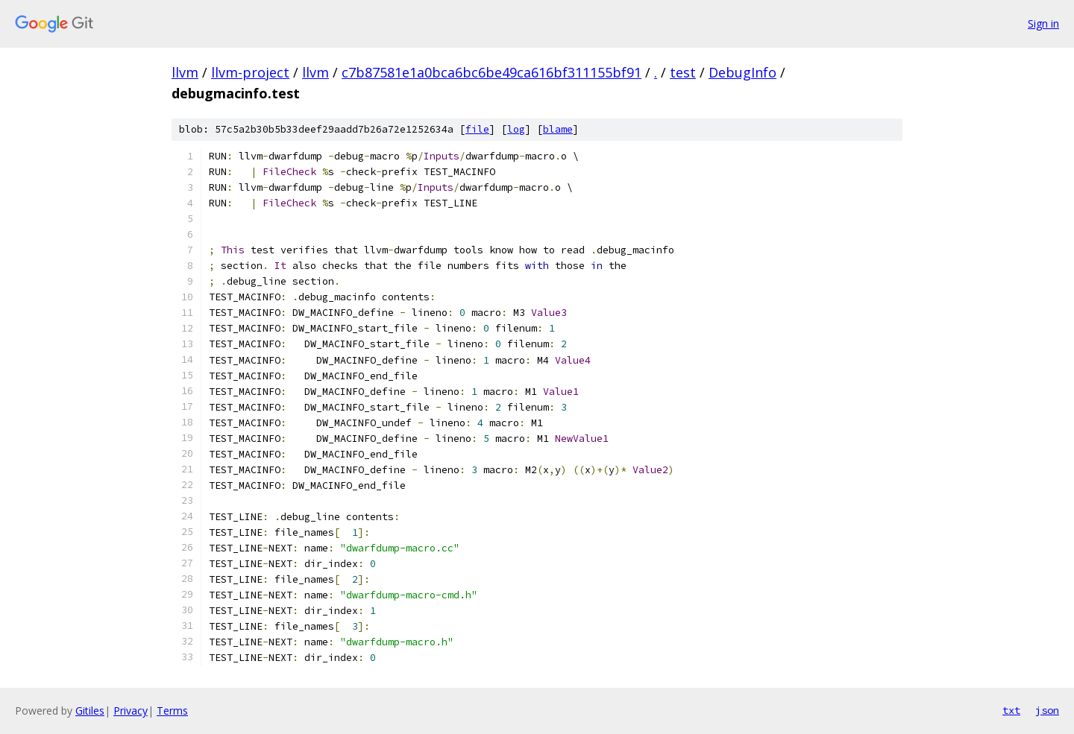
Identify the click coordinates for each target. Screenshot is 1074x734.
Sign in (1043, 23)
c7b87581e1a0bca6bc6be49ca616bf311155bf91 (491, 72)
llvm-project (250, 72)
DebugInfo (742, 72)
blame (558, 129)
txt (1011, 710)
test (683, 72)
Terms (172, 710)
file (477, 129)
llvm (185, 72)
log (516, 129)
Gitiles (89, 710)
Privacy (130, 710)
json (1047, 710)
